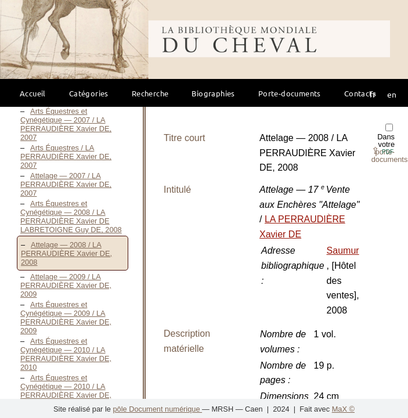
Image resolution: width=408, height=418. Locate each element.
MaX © (343, 409)
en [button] (391, 94)
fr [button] (372, 94)
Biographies (213, 93)
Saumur (343, 250)
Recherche (150, 93)
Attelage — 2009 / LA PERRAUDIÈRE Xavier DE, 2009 (65, 285)
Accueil (33, 93)
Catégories (89, 93)
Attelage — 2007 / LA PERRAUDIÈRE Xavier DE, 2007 (65, 184)
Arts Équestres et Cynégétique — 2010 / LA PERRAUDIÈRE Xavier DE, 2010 (65, 354)
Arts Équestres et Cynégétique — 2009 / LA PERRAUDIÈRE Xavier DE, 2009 (65, 317)
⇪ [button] (382, 151)
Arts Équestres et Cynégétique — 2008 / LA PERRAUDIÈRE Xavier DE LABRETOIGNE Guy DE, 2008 (71, 216)
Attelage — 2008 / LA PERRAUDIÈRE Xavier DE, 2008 (66, 253)
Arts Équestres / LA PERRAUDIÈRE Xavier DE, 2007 (65, 156)
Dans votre (389, 144)
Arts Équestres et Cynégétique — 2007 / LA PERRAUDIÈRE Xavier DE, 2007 (65, 124)
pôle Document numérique (157, 409)
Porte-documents (289, 93)
